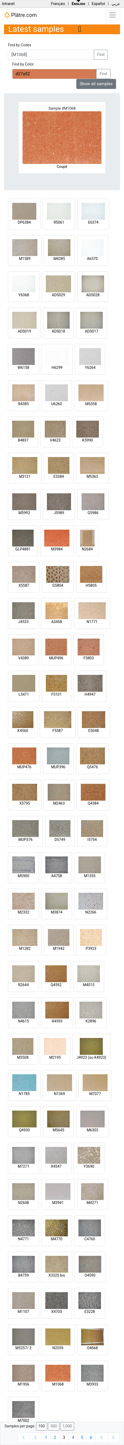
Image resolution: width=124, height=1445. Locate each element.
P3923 (91, 948)
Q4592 (56, 985)
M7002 (23, 1420)
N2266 (90, 912)
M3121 (25, 476)
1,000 (67, 1426)
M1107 (23, 1311)
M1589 (25, 259)
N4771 (23, 1239)
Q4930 (24, 1130)
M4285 (59, 259)
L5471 (24, 694)
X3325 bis (56, 1275)
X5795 (24, 803)
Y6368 (24, 295)
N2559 (57, 1348)
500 (53, 1426)
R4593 (57, 1021)
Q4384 (93, 803)
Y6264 (90, 367)
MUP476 (24, 767)
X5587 (24, 585)
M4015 (89, 985)
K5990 (87, 440)
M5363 (92, 476)
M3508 (23, 1057)
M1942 (59, 948)
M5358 (91, 404)
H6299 (56, 367)
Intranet (8, 4)
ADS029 (58, 295)
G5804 (57, 585)
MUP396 (58, 767)
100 (41, 1426)
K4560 (22, 731)
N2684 (87, 549)
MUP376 (25, 839)
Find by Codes (19, 45)
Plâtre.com (20, 15)
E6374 (93, 222)
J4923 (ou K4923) (91, 1057)
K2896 (91, 1021)
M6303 (92, 1130)
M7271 (23, 1166)
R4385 (23, 404)
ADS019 (24, 331)
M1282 (25, 948)
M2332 (23, 912)
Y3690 (89, 1166)
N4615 (23, 1021)
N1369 (59, 1094)
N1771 (92, 622)
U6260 (56, 404)
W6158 (23, 367)
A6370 (92, 259)
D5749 (60, 839)
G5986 (92, 513)
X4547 (56, 1166)
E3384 (59, 476)
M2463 (59, 803)
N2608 (23, 1203)
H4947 (90, 694)
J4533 (23, 622)
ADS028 (92, 295)
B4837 (23, 440)
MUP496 (56, 658)
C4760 (89, 1239)
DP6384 (24, 222)
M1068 (58, 1384)
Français (58, 4)
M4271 (92, 1203)
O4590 (90, 1275)
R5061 (59, 222)
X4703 (56, 1311)
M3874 (57, 912)
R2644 (23, 985)
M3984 (57, 549)
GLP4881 (22, 549)
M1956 (23, 1384)
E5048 (93, 731)
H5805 (91, 585)
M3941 (58, 1203)
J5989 (59, 513)
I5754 (92, 839)
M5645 (58, 1130)
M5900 (23, 876)
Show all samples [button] (96, 83)
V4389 (23, 658)
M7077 (95, 1094)
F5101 (56, 694)
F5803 (88, 658)
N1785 (24, 1094)
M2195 (55, 1057)
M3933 (92, 1384)
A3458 (56, 622)
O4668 (92, 1348)
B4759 (23, 1275)
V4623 (55, 440)
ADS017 (91, 331)
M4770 (57, 1239)
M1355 (90, 876)
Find (101, 54)
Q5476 (92, 767)
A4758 (56, 876)
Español (98, 4)
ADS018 (58, 331)
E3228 (90, 1311)
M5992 (24, 513)
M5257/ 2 (23, 1348)
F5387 (57, 731)
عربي (116, 4)
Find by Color (23, 64)
